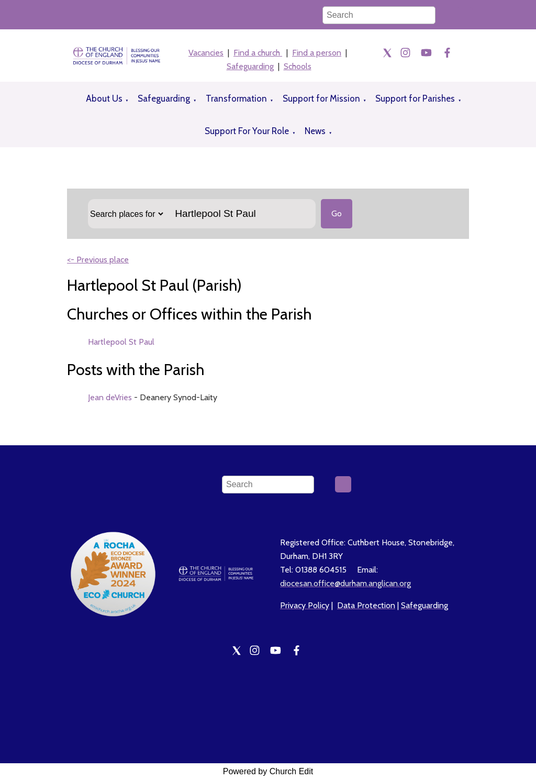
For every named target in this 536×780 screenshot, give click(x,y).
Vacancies (206, 53)
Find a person (316, 53)
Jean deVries (110, 397)
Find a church (257, 53)
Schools (297, 66)
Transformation (236, 98)
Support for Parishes (415, 98)
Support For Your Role (247, 131)
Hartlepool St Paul (121, 342)
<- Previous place (98, 260)
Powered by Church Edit (268, 771)
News (315, 131)
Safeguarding (250, 66)
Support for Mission (321, 98)
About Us (104, 98)
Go (336, 213)
